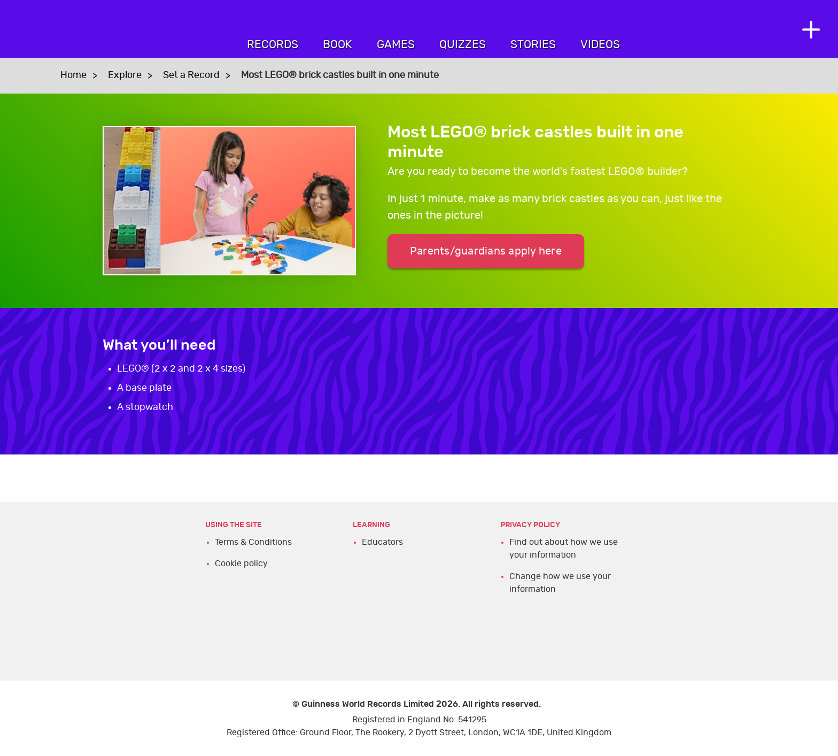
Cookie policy (241, 563)
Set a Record (191, 75)
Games (396, 44)
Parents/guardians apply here (486, 251)
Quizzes (462, 44)
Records (272, 44)
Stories (533, 44)
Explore (125, 75)
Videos (600, 44)
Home (73, 75)
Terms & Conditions (253, 542)
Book (337, 44)
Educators (382, 542)
